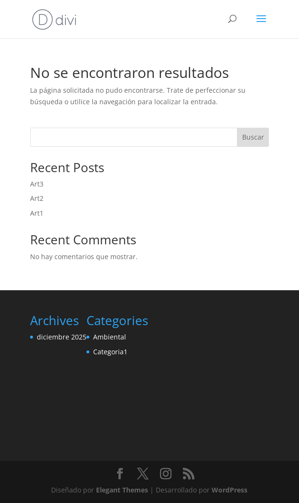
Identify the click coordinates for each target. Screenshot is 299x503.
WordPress (229, 489)
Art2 (36, 198)
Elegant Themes (122, 489)
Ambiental (109, 336)
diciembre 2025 (61, 336)
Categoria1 (110, 351)
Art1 (36, 213)
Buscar (253, 137)
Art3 (36, 183)
